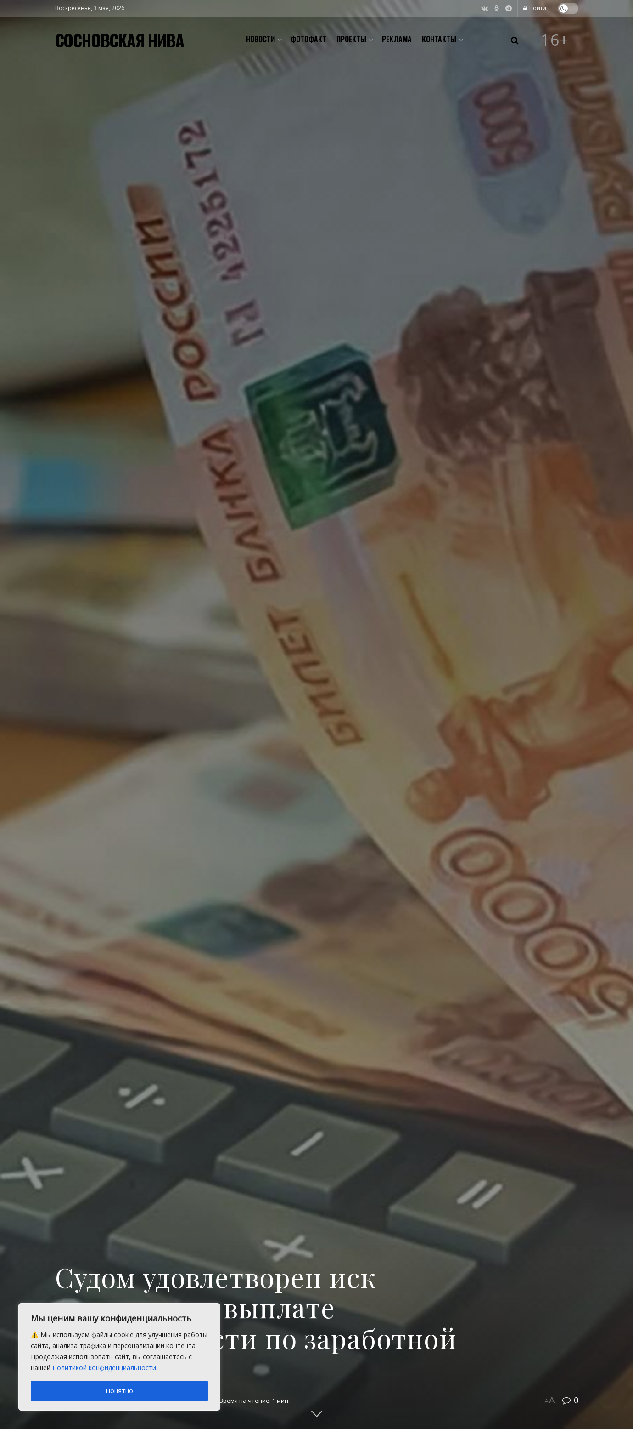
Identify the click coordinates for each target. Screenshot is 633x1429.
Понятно (119, 1390)
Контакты (439, 39)
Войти (534, 8)
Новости (260, 39)
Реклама (397, 39)
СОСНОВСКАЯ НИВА (119, 40)
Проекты (351, 39)
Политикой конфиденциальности (104, 1367)
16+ (555, 40)
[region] (119, 1357)
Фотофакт (308, 39)
